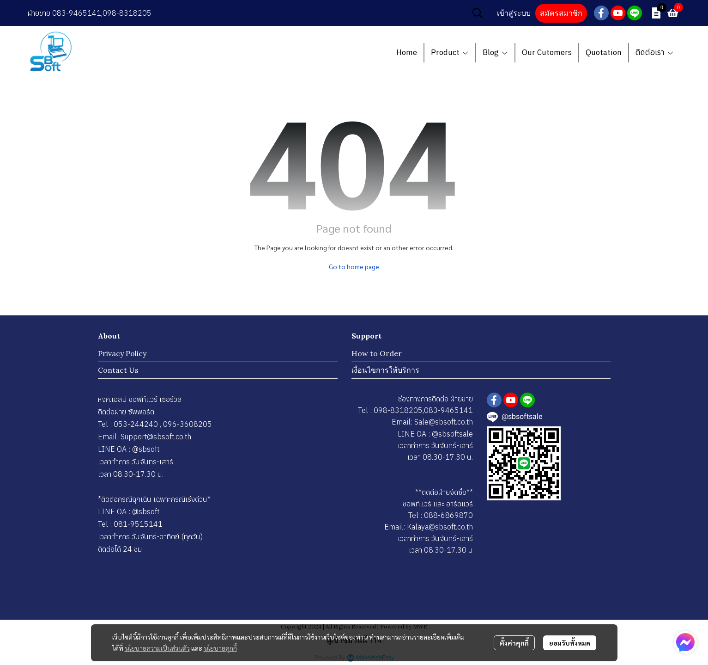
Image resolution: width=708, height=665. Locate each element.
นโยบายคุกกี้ (220, 648)
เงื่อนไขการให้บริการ (385, 370)
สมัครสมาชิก (561, 13)
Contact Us (118, 370)
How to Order (376, 353)
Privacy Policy (122, 353)
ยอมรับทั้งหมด (569, 643)
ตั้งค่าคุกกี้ (514, 643)
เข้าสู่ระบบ (514, 13)
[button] (477, 13)
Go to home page (354, 266)
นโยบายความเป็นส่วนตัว (157, 648)
